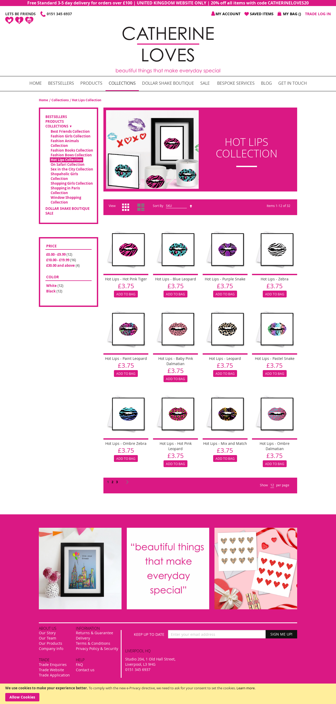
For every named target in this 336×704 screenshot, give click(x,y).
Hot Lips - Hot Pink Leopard (176, 446)
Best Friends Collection (70, 131)
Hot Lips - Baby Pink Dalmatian (175, 361)
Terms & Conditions (93, 643)
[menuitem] (35, 83)
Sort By (158, 206)
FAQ (79, 664)
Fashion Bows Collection (71, 155)
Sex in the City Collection (72, 169)
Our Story (47, 632)
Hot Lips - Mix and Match (225, 443)
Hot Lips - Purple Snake (225, 278)
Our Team (47, 638)
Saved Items (262, 13)
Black (54, 291)
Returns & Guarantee (94, 632)
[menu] (168, 83)
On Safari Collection (68, 164)
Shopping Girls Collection (72, 183)
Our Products (50, 643)
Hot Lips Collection (66, 160)
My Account (228, 13)
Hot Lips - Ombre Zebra (125, 443)
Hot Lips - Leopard (225, 358)
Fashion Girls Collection (71, 136)
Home (44, 100)
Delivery (83, 638)
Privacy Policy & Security (97, 648)
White (55, 285)
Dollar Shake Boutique (67, 208)
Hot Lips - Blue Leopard (175, 278)
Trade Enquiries (53, 664)
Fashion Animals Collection (65, 143)
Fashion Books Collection (72, 150)
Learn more (246, 688)
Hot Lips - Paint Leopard (126, 358)
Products (54, 121)
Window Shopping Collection (66, 200)
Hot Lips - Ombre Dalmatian (275, 446)
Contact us (85, 669)
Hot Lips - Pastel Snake (275, 358)
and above (63, 265)
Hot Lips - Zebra (274, 278)
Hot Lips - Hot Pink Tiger (126, 278)
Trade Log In (318, 13)
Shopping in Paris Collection (65, 190)
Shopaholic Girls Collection (64, 176)
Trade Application (54, 675)
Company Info (51, 648)
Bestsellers (56, 117)
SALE (49, 213)
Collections (60, 100)
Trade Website (51, 669)
